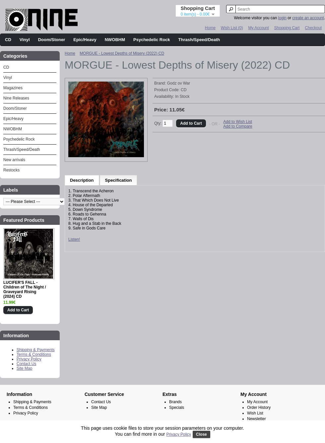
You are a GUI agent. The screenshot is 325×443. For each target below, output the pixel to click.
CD (8, 39)
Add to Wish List (237, 121)
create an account (308, 18)
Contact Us (26, 363)
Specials (176, 407)
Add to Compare (237, 126)
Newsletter (256, 418)
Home (210, 28)
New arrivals (14, 160)
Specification (118, 180)
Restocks (11, 170)
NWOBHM (115, 39)
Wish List (255, 413)
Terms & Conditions (34, 354)
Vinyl (25, 39)
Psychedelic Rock (151, 39)
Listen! (74, 239)
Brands (175, 402)
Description (82, 180)
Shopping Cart (287, 28)
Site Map (24, 368)
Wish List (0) (232, 28)
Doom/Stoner (51, 39)
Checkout (313, 28)
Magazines (13, 88)
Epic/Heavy (84, 39)
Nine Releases (16, 98)
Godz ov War (178, 83)
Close (201, 434)
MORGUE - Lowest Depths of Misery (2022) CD (122, 53)
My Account (258, 28)
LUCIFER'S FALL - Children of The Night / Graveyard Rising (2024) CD (24, 289)
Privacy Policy (29, 359)
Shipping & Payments (36, 350)
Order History (259, 407)
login (282, 18)
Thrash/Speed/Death (199, 39)
